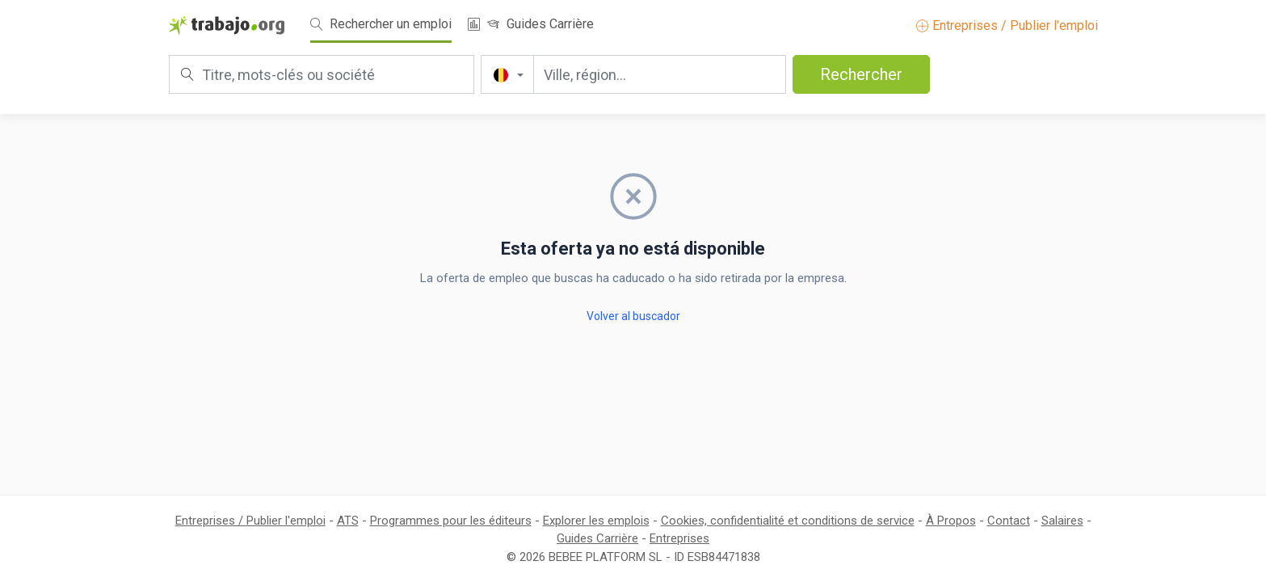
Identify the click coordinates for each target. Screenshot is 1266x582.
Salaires (1062, 520)
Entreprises (679, 538)
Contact (1008, 520)
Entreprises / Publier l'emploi (1007, 25)
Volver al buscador (633, 316)
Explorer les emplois (596, 520)
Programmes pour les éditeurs (451, 520)
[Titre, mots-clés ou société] (321, 74)
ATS (348, 520)
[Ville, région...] (659, 74)
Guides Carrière (540, 24)
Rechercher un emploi (381, 24)
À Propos (951, 520)
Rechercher (861, 74)
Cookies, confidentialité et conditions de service (788, 520)
